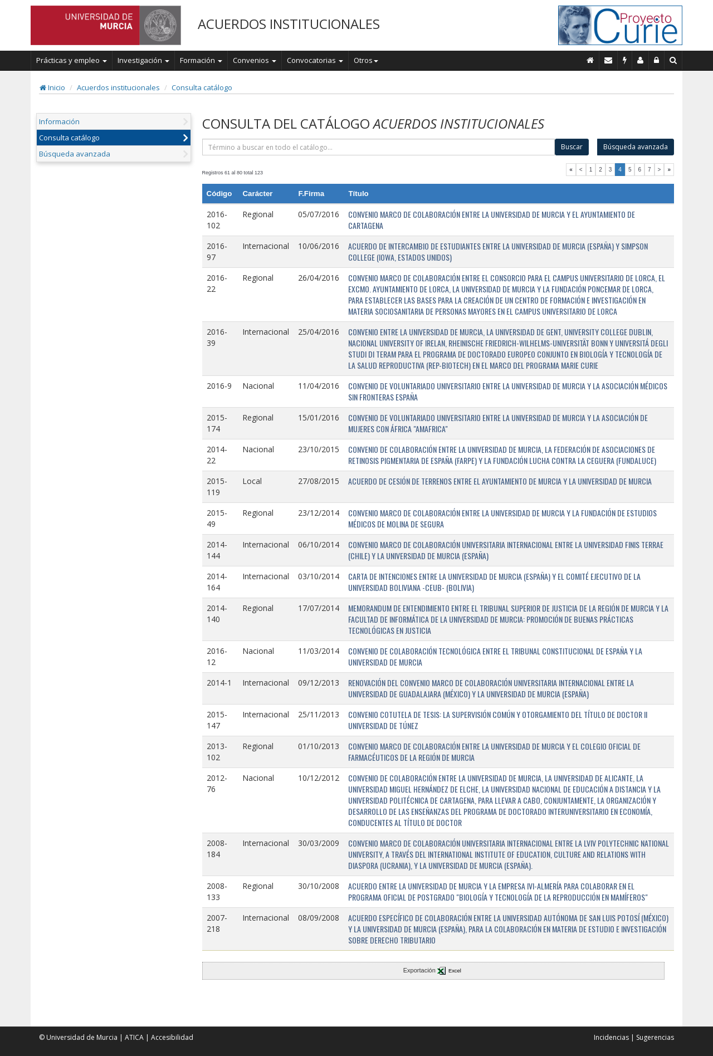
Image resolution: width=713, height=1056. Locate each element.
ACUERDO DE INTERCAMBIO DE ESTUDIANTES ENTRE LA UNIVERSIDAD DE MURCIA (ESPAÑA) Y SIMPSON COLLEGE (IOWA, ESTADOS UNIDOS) (498, 251)
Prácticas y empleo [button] (71, 60)
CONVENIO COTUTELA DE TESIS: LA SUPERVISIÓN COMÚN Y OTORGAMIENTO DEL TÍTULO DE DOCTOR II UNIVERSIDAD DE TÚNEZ (497, 719)
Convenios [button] (254, 60)
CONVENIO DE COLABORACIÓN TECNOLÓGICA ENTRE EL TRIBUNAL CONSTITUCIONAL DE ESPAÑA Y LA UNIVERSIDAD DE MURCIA (495, 656)
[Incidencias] (625, 60)
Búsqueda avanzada (74, 154)
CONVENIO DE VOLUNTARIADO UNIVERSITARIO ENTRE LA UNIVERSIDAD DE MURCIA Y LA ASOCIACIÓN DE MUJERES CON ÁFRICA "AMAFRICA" (498, 423)
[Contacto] (608, 60)
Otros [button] (366, 60)
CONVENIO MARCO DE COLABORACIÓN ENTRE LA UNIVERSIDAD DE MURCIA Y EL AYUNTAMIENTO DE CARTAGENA (491, 219)
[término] (378, 147)
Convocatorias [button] (315, 60)
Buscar (572, 146)
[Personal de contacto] (640, 60)
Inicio (52, 87)
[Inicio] (590, 60)
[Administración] (657, 60)
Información (59, 121)
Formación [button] (201, 60)
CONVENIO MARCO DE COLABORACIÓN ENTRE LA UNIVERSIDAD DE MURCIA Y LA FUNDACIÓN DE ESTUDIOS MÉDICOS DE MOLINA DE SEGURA (502, 518)
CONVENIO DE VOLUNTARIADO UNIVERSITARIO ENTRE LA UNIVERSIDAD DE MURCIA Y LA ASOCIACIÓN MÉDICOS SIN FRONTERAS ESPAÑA (507, 391)
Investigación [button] (143, 60)
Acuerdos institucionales (118, 87)
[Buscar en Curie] (673, 60)
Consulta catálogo (202, 87)
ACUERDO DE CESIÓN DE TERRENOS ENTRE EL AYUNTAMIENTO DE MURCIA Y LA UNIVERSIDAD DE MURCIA (500, 481)
